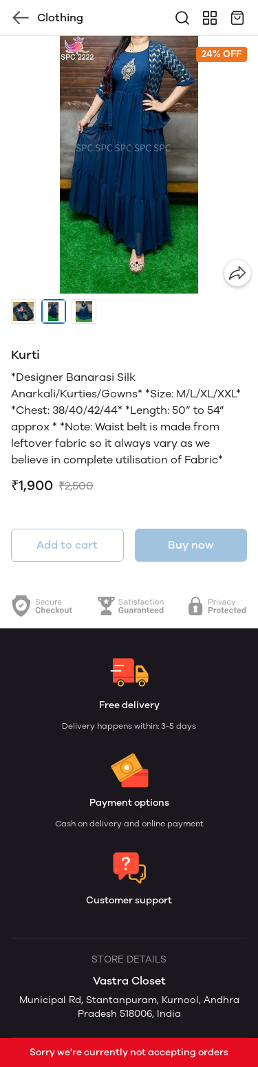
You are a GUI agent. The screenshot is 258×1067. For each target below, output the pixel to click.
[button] (23, 311)
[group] (129, 165)
